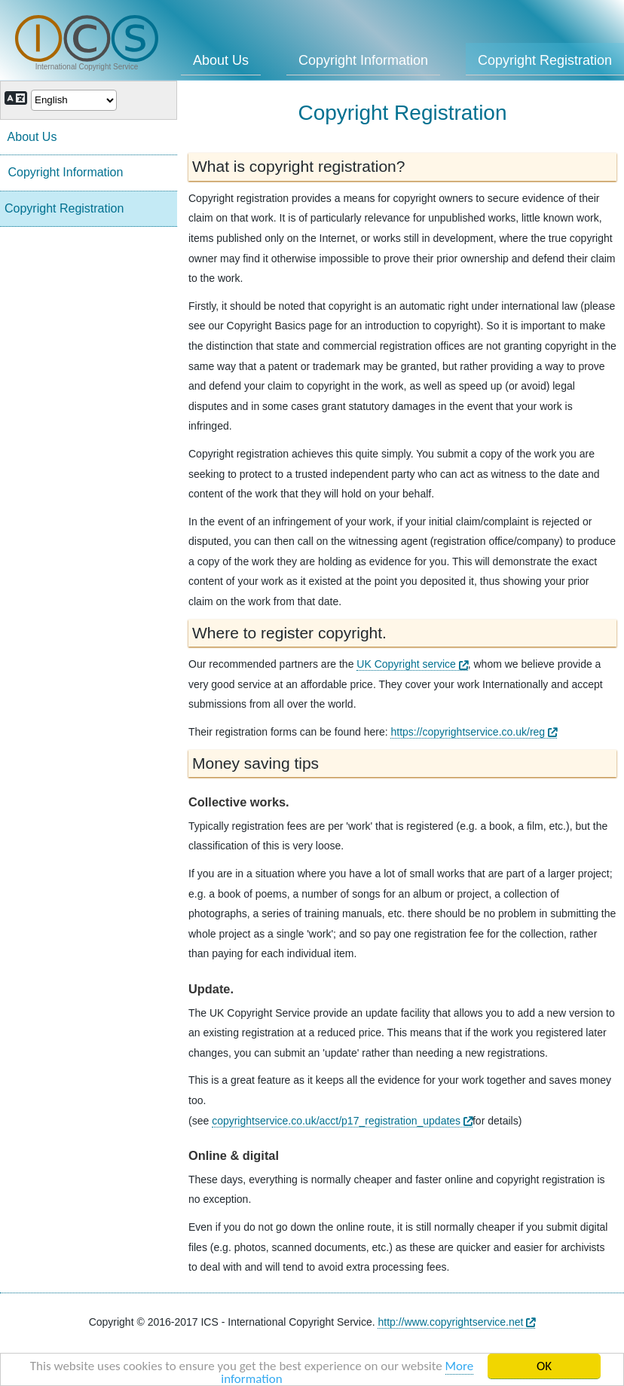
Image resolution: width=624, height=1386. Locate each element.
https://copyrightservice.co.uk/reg (473, 732)
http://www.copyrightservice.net (456, 1322)
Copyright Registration (64, 208)
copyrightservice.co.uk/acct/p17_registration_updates (342, 1121)
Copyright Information (363, 60)
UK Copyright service (411, 664)
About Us (221, 60)
